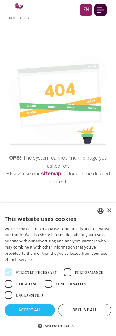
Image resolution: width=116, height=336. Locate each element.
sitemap (51, 174)
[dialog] (58, 269)
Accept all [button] (30, 309)
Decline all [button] (84, 309)
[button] (86, 9)
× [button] (109, 210)
